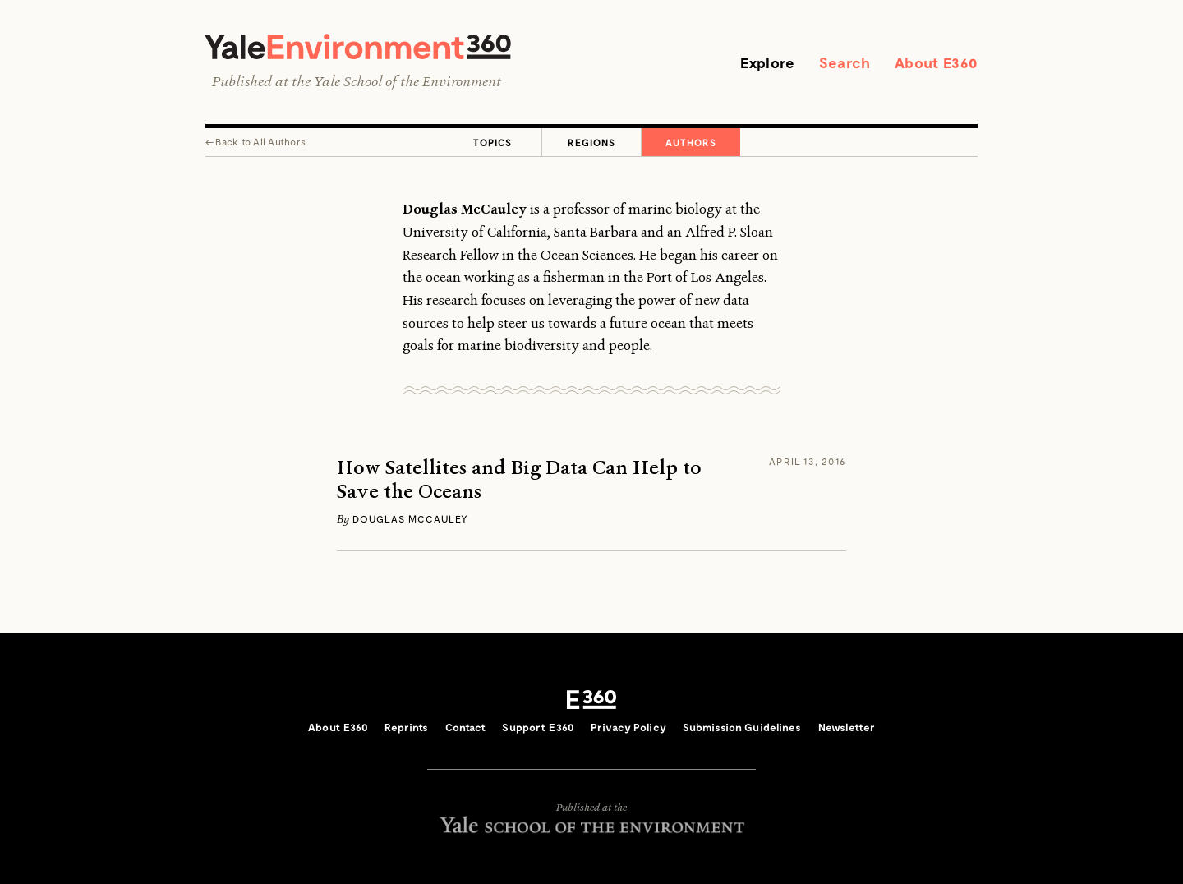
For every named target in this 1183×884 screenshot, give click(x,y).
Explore (767, 62)
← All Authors (255, 141)
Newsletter (846, 727)
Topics (492, 142)
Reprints (406, 727)
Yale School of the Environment (407, 81)
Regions (591, 142)
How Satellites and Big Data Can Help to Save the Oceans (519, 480)
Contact (465, 727)
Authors (690, 142)
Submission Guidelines (742, 727)
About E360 (936, 62)
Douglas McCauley (410, 518)
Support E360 (538, 727)
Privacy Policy (628, 727)
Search (844, 62)
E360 (591, 699)
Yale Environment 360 (358, 46)
